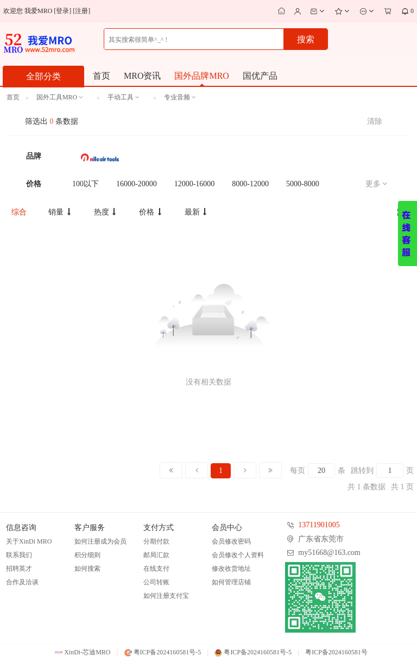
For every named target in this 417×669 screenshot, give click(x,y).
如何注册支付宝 (166, 595)
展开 (407, 233)
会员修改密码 (231, 541)
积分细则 (87, 555)
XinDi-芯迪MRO (82, 652)
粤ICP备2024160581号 (336, 652)
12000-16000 (194, 184)
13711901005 (318, 525)
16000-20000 (136, 184)
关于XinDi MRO (29, 541)
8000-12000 (250, 184)
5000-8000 (302, 184)
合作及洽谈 (22, 582)
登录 (62, 11)
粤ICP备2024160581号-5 (162, 652)
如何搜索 (87, 568)
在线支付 (156, 568)
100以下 (85, 184)
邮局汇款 (156, 555)
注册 (81, 11)
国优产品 (260, 75)
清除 (374, 121)
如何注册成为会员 (100, 541)
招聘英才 (19, 568)
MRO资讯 (142, 75)
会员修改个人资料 (238, 555)
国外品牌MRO (201, 75)
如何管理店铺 (231, 582)
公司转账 (156, 582)
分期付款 (156, 541)
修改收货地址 (231, 568)
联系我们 (19, 555)
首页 (101, 75)
